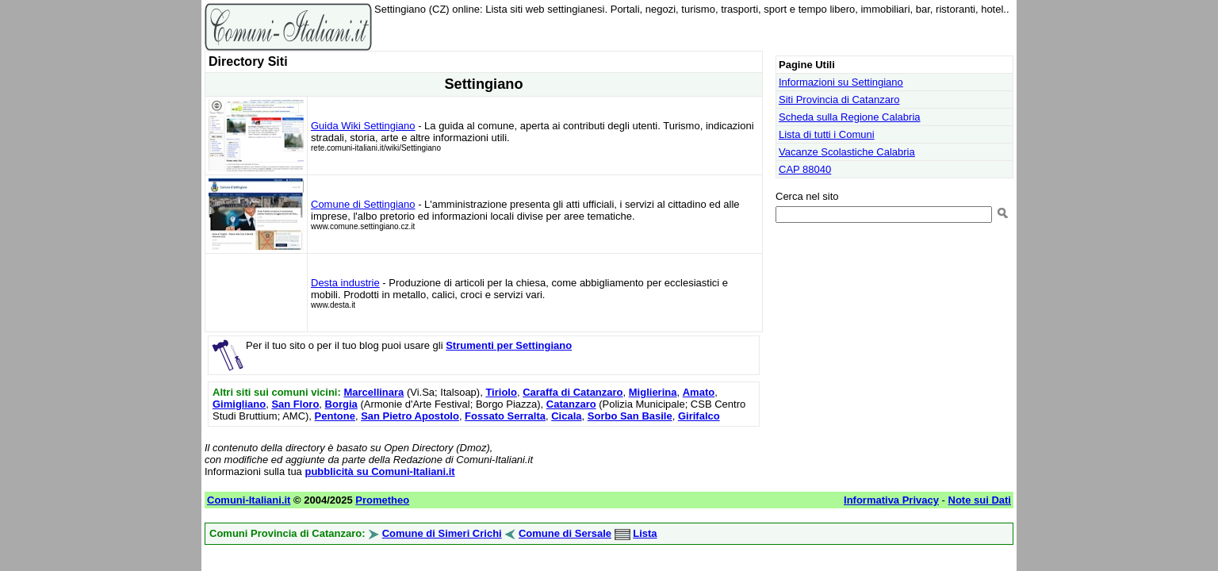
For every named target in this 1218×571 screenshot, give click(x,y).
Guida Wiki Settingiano (363, 126)
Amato (698, 392)
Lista (645, 533)
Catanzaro (571, 404)
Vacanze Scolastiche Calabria (847, 152)
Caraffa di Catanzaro (572, 392)
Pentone (335, 416)
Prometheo (382, 500)
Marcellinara (373, 392)
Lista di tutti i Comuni (827, 134)
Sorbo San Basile (630, 416)
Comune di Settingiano (363, 204)
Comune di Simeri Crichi (442, 533)
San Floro (295, 404)
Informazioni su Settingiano (841, 82)
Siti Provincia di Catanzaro (839, 99)
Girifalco (699, 416)
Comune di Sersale (565, 533)
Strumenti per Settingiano (509, 345)
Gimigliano (239, 404)
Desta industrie (345, 283)
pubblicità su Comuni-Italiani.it (379, 471)
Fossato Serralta (505, 416)
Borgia (341, 404)
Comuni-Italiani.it (248, 500)
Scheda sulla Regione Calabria (850, 117)
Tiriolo (500, 392)
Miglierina (653, 392)
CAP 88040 (805, 169)
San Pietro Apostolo (410, 416)
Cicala (566, 416)
